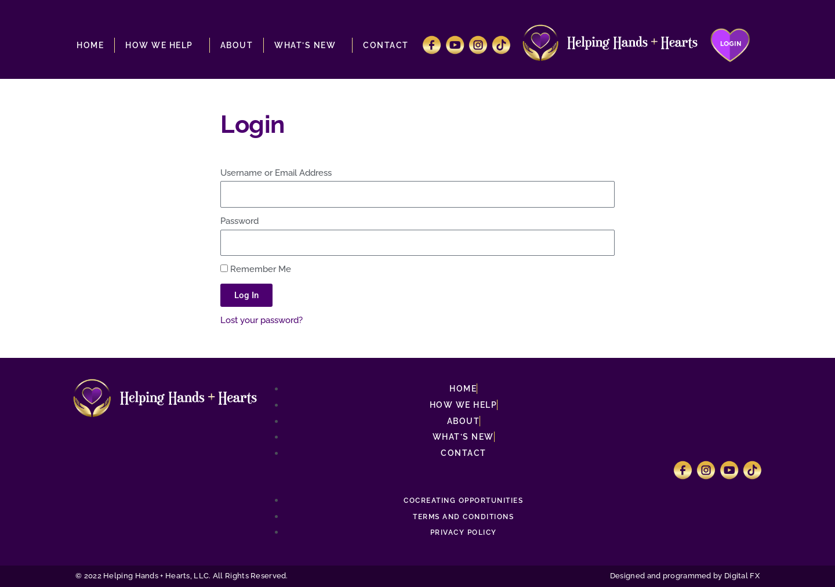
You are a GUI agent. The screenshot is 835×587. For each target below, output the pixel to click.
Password (239, 221)
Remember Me (255, 269)
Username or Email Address (276, 173)
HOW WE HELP (162, 45)
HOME (90, 45)
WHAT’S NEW (308, 45)
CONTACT (386, 45)
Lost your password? (261, 320)
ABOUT (236, 45)
